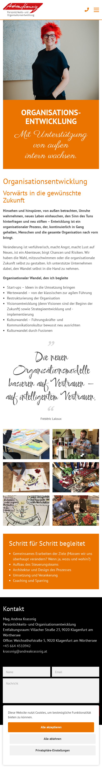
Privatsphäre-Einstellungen (53, 750)
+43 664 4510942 (17, 646)
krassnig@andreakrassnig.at (25, 651)
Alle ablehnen (52, 739)
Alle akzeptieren (51, 727)
